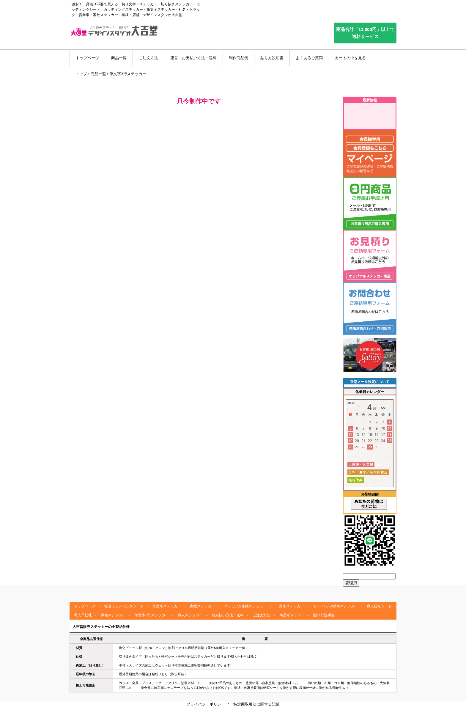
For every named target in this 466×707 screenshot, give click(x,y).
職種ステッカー (113, 615)
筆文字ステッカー (166, 606)
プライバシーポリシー (205, 704)
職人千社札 (83, 615)
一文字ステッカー (289, 606)
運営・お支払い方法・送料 (193, 58)
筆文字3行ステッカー (152, 615)
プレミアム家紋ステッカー (245, 606)
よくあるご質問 (309, 58)
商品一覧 (119, 58)
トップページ (87, 58)
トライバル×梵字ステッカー (335, 606)
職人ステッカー (190, 615)
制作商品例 (238, 58)
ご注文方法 (148, 58)
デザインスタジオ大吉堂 (114, 30)
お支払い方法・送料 (228, 615)
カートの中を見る (350, 58)
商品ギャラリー (291, 615)
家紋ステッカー (202, 606)
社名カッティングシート (124, 606)
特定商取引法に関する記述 (256, 704)
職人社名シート (379, 606)
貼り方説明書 (272, 58)
